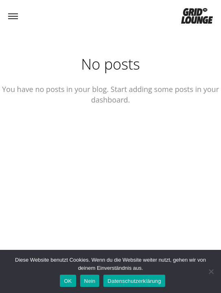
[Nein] (211, 271)
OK (68, 281)
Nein (90, 281)
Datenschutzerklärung (134, 281)
